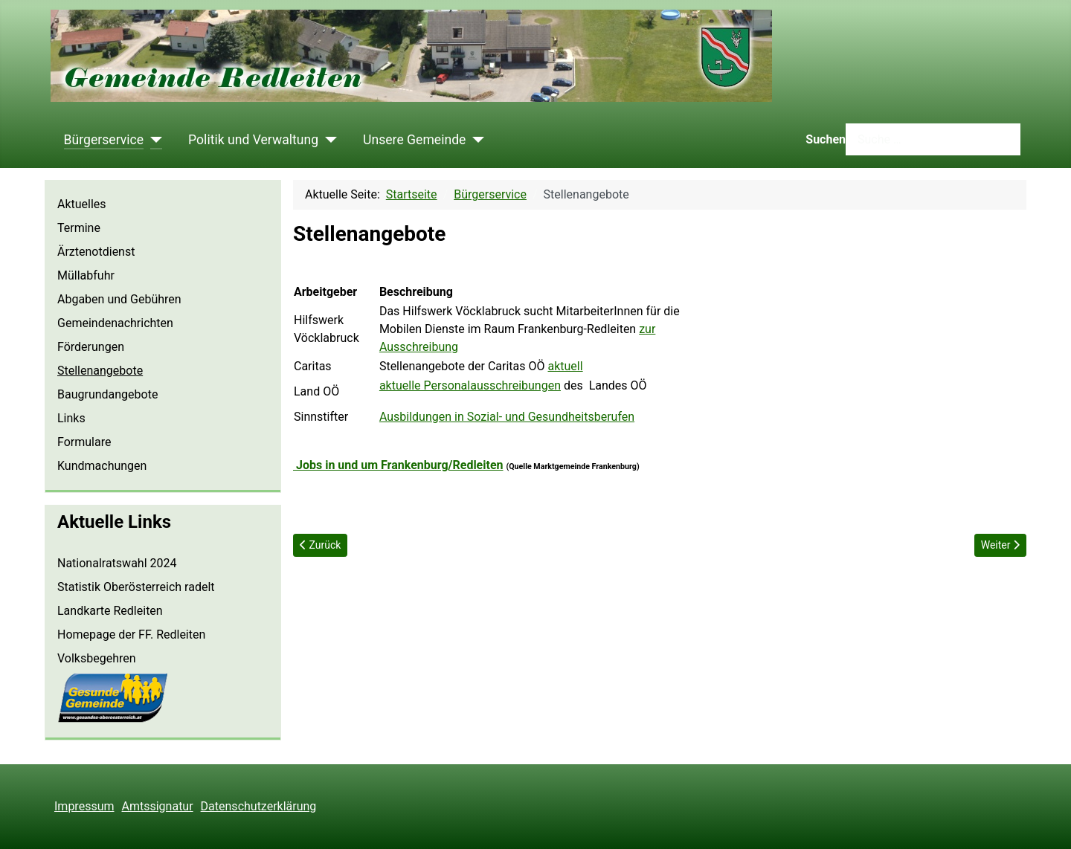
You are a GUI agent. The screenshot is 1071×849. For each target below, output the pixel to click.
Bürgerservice (104, 139)
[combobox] (933, 139)
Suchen (825, 139)
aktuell (565, 366)
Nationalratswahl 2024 (116, 563)
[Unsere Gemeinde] (475, 139)
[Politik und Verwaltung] (327, 139)
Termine (78, 228)
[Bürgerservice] (153, 139)
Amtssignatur (157, 806)
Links (71, 418)
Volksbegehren (96, 658)
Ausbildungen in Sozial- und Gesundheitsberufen (506, 417)
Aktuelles (81, 204)
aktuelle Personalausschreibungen (470, 385)
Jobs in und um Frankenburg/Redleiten (398, 465)
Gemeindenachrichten (115, 323)
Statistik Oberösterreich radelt (136, 587)
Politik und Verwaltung (253, 139)
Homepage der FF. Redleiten (131, 634)
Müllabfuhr (86, 275)
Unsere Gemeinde (414, 139)
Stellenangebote (100, 371)
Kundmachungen (102, 466)
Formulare (84, 442)
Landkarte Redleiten (110, 611)
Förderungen (90, 347)
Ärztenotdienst (96, 252)
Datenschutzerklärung (259, 806)
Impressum (84, 806)
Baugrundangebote (107, 394)
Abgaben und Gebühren (119, 299)
